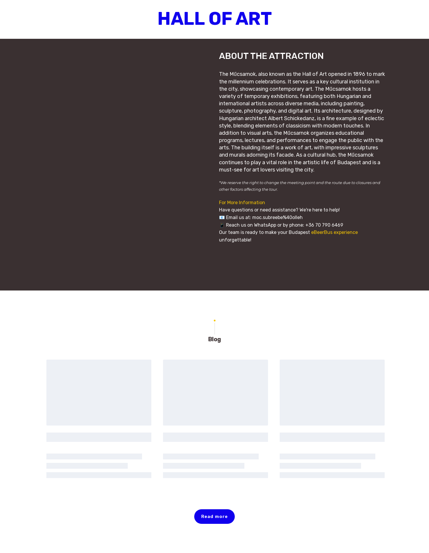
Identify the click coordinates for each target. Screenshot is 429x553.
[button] (214, 516)
